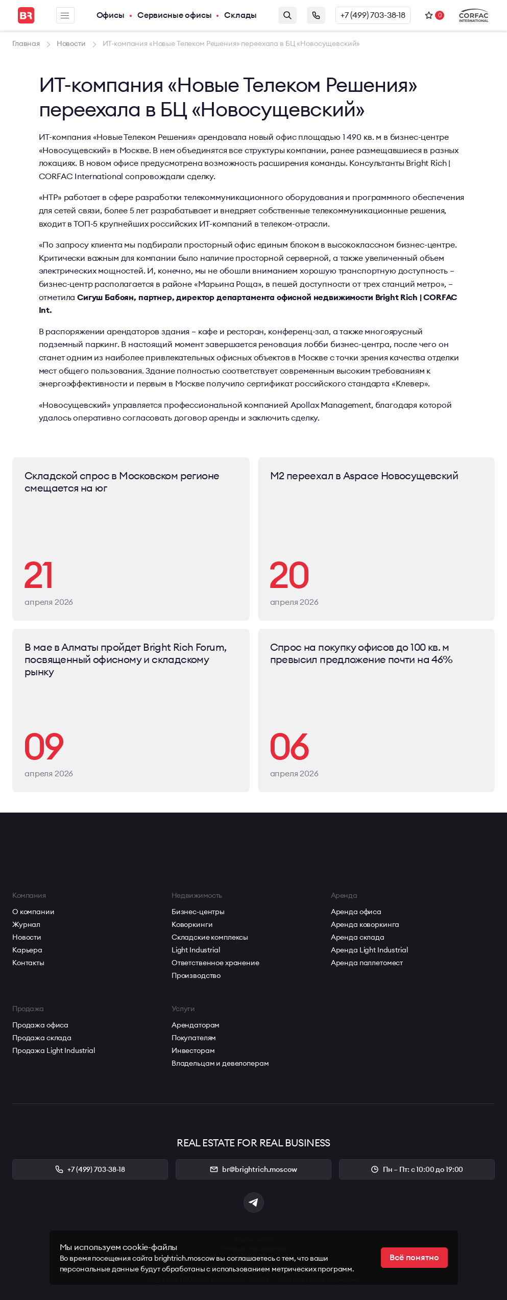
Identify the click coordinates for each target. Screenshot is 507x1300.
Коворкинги (192, 924)
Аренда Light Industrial (369, 949)
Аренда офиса (356, 911)
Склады (240, 15)
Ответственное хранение (215, 962)
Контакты (28, 962)
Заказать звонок (316, 15)
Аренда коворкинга (365, 924)
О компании (33, 911)
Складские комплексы (210, 937)
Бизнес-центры (198, 911)
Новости (26, 937)
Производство (196, 975)
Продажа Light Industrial (53, 1050)
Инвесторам (193, 1050)
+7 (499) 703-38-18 (373, 15)
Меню (65, 15)
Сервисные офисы (174, 15)
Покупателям (194, 1037)
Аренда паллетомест (367, 962)
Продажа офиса (40, 1024)
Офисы (110, 15)
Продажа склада (41, 1037)
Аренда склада (357, 937)
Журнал (26, 924)
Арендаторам (196, 1024)
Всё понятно (414, 1258)
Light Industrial (196, 949)
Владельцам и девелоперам (220, 1063)
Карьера (27, 949)
